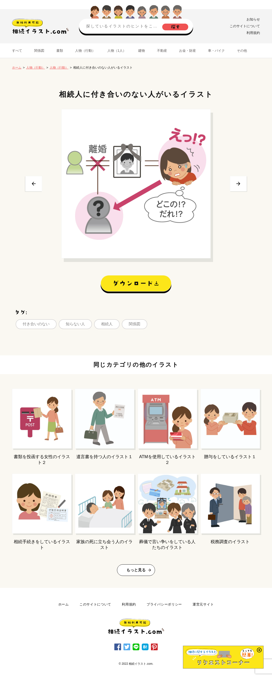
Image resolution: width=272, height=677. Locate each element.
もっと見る (136, 570)
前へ (33, 183)
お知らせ (253, 19)
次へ (238, 183)
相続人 (107, 324)
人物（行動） (85, 50)
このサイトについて (245, 26)
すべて (17, 50)
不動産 (162, 50)
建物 (141, 50)
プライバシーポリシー (164, 604)
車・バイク (216, 50)
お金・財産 (187, 50)
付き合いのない (36, 324)
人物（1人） (116, 50)
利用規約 (253, 33)
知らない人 (75, 324)
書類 (59, 50)
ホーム (16, 67)
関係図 (39, 50)
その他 (242, 50)
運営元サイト (203, 604)
